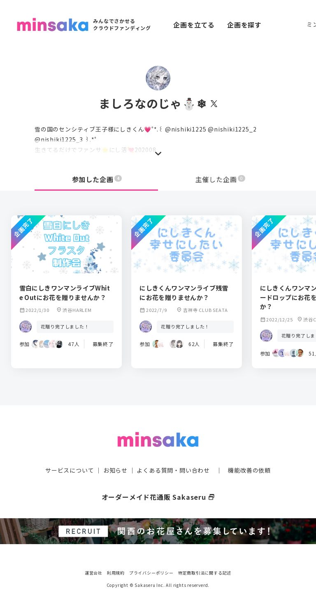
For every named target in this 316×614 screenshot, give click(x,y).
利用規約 (116, 573)
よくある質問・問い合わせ (173, 470)
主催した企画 (220, 179)
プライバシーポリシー (151, 573)
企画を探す (244, 25)
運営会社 (93, 573)
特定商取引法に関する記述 (205, 573)
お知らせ (115, 470)
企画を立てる (194, 25)
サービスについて (69, 470)
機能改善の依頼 (249, 470)
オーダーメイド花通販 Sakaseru (158, 497)
